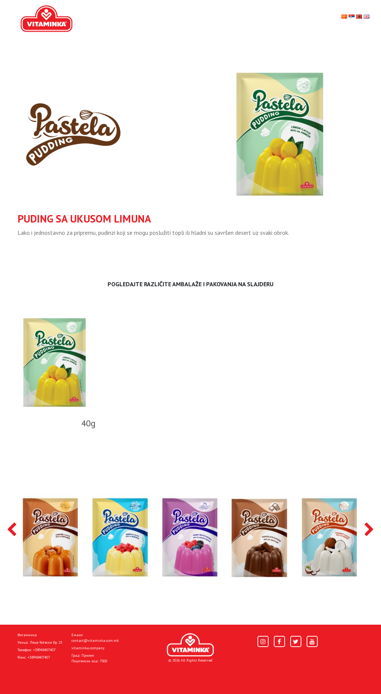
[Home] (190, 645)
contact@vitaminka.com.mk (95, 640)
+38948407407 (44, 649)
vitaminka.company (88, 648)
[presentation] (11, 530)
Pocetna (27, 676)
